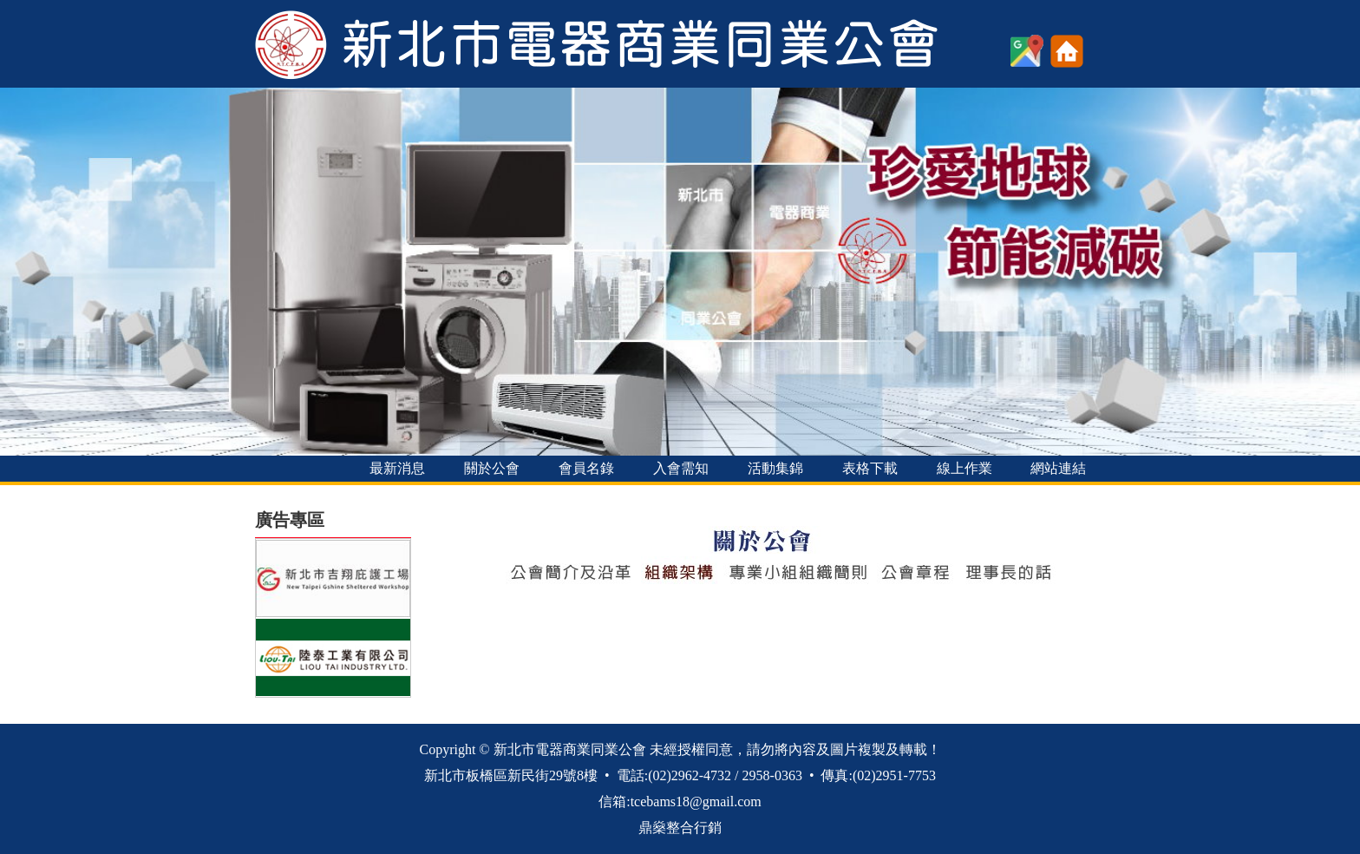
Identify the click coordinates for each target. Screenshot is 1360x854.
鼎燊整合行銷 (680, 827)
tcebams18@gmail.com (696, 801)
